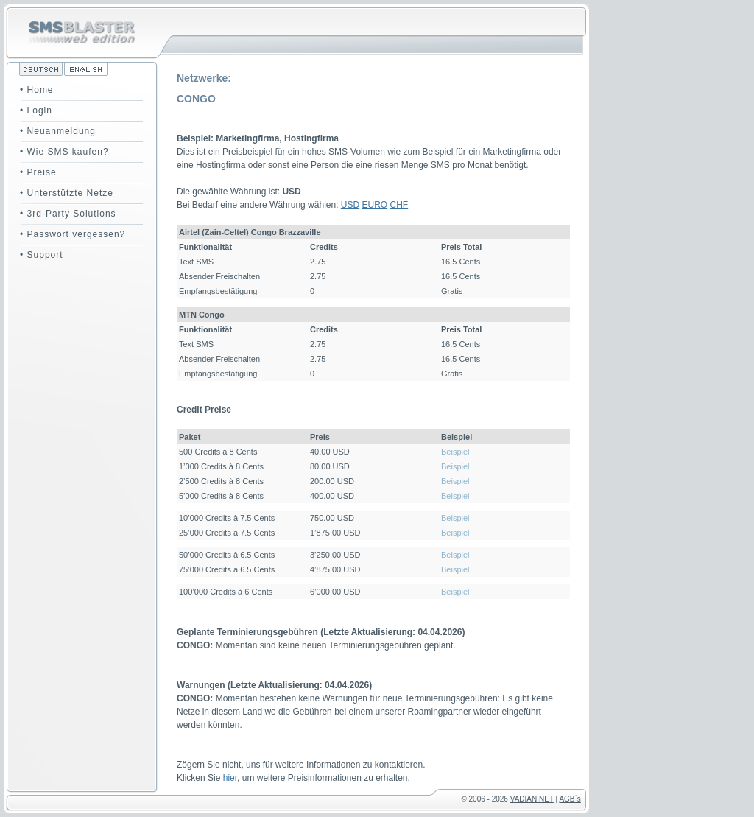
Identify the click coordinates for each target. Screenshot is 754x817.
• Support (41, 255)
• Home (37, 90)
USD (350, 205)
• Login (36, 110)
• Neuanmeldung (58, 131)
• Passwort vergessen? (72, 234)
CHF (399, 205)
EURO (375, 205)
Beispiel (455, 451)
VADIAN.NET (532, 799)
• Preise (38, 172)
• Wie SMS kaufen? (64, 152)
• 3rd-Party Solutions (68, 213)
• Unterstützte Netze (66, 193)
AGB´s (569, 799)
